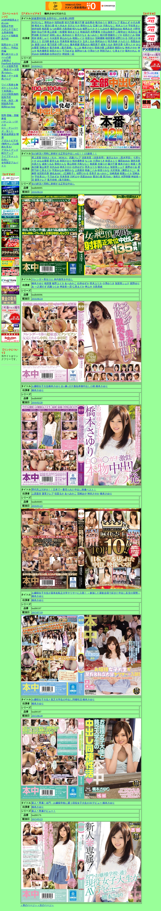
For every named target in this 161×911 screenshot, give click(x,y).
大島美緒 (67, 28)
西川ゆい (108, 176)
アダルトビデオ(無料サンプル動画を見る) (10, 143)
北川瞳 (45, 41)
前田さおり (56, 51)
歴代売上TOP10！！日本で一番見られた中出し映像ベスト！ (64, 489)
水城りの (102, 164)
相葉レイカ (78, 38)
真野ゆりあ (81, 51)
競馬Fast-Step (8, 106)
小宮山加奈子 (108, 32)
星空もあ (54, 161)
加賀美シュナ (117, 167)
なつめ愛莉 (56, 28)
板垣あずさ (76, 41)
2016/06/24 (37, 192)
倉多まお (54, 41)
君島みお (85, 44)
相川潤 (103, 35)
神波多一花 (68, 54)
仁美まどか (119, 51)
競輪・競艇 (13, 115)
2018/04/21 (37, 66)
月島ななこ (109, 25)
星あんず (125, 22)
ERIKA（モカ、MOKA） (55, 157)
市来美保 (64, 41)
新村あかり (101, 41)
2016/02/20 (37, 402)
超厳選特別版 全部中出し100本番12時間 (53, 18)
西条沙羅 (99, 47)
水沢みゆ (54, 167)
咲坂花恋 (85, 32)
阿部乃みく (106, 51)
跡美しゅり (43, 38)
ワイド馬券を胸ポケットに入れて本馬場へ (9, 87)
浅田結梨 (59, 22)
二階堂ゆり (122, 32)
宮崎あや (44, 47)
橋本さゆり (88, 47)
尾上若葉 (52, 32)
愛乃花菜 (52, 44)
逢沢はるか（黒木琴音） (119, 157)
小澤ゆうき (93, 51)
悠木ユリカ (122, 25)
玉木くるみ (89, 41)
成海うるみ (107, 44)
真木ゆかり (68, 35)
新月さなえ (81, 35)
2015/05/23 (37, 819)
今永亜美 (54, 38)
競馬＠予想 (7, 26)
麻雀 (3, 118)
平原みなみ (58, 170)
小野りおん (63, 44)
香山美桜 (72, 164)
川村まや (133, 38)
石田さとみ (129, 35)
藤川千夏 (79, 22)
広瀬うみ (97, 25)
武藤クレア (75, 157)
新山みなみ (66, 38)
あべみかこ (93, 35)
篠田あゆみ (116, 28)
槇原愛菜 (110, 38)
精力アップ (7, 153)
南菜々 (134, 164)
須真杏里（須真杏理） (94, 157)
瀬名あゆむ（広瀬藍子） (63, 173)
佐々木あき (61, 25)
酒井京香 (118, 44)
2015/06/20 (37, 716)
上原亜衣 (109, 47)
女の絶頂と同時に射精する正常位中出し (53, 183)
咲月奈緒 (112, 41)
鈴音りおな (104, 170)
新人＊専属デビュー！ (44, 811)
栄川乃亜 (69, 22)
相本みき (127, 28)
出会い (5, 159)
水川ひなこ (38, 22)
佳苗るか (90, 38)
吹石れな (133, 32)
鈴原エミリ (111, 161)
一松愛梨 (62, 32)
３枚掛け (6, 60)
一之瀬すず (41, 286)
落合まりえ (74, 32)
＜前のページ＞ (28, 905)
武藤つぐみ (53, 286)
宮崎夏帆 (100, 38)
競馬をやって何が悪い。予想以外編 (9, 47)
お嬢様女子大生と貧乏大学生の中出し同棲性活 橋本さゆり (63, 699)
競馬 (3, 115)
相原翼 (45, 28)
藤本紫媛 (75, 44)
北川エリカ (74, 25)
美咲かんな (86, 25)
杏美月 (92, 173)
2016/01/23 (37, 506)
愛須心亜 (49, 25)
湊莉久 (116, 176)
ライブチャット (9, 156)
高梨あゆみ (86, 176)
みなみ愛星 (43, 161)
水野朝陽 (126, 176)
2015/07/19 (37, 612)
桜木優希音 (43, 51)
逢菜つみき (41, 44)
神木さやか (131, 47)
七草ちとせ (129, 44)
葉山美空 (44, 167)
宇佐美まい (134, 25)
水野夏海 (95, 32)
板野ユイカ (89, 28)
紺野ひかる (122, 38)
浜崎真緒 (44, 54)
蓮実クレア (114, 22)
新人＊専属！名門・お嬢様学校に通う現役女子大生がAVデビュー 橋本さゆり (73, 803)
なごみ (77, 47)
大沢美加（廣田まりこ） (123, 170)
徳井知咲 (36, 28)
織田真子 (95, 44)
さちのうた (124, 41)
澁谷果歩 (90, 22)
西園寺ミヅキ (115, 35)
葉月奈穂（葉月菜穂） (62, 47)
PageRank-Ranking (10, 63)
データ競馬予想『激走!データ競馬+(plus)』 (10, 69)
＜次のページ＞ (45, 905)
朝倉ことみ (91, 170)
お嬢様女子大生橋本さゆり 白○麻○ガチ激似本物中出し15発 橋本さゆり (70, 386)
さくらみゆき (102, 28)
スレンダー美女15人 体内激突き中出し (52, 279)
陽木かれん (131, 51)
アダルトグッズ (9, 150)
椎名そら (39, 25)
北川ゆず (44, 35)
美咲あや (49, 22)
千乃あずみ (68, 51)
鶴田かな (120, 47)
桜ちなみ (77, 28)
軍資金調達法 (8, 134)
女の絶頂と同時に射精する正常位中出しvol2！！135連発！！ (64, 153)
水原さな (36, 164)
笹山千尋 (42, 32)
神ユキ (88, 286)
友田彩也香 (43, 173)
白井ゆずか (56, 54)
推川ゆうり (101, 22)
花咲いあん (56, 35)
